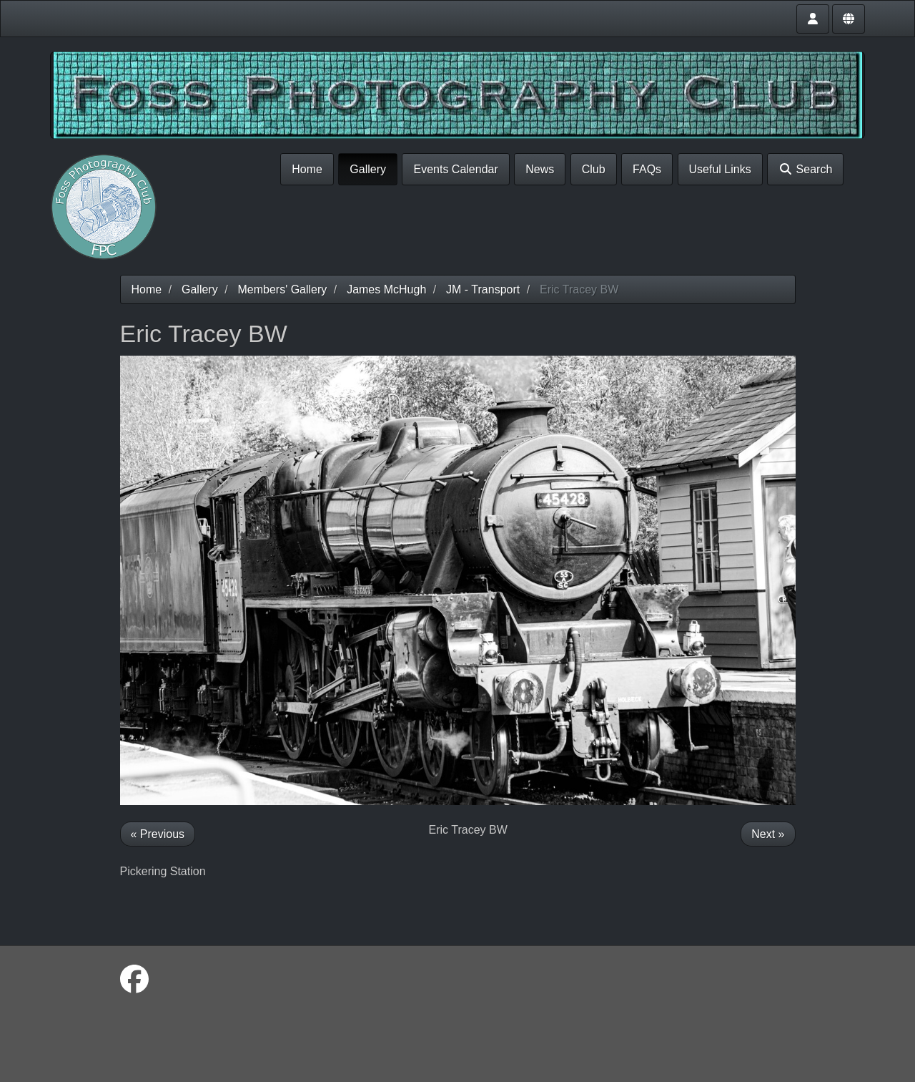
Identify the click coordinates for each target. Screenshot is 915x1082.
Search (805, 169)
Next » (767, 834)
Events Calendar (455, 169)
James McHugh (386, 289)
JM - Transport (483, 289)
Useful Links (720, 169)
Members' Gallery (282, 289)
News (539, 169)
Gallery (368, 169)
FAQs (647, 169)
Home (307, 169)
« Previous (158, 834)
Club (593, 169)
